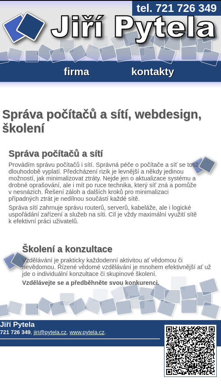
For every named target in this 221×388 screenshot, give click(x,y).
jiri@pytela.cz (50, 332)
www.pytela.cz (87, 332)
